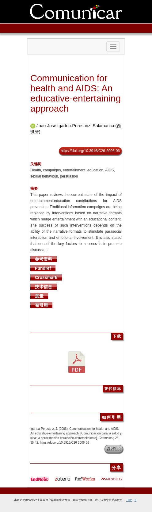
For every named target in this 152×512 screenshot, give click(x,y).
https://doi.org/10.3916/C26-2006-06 (90, 151)
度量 (39, 295)
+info (129, 500)
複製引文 (113, 448)
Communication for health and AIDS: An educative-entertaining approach (75, 93)
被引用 (41, 305)
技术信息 (43, 286)
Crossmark (46, 277)
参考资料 (43, 259)
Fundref (43, 268)
